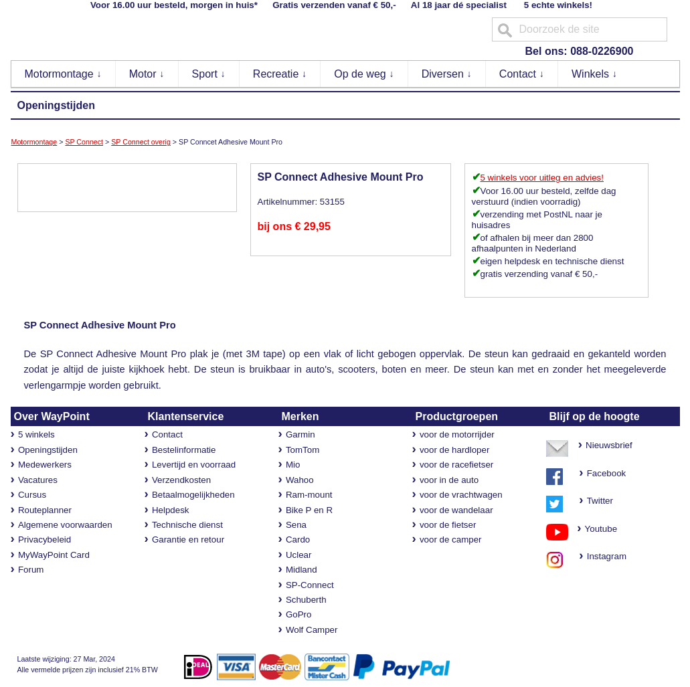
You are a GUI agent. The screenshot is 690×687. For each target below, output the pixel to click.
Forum (31, 570)
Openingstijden (56, 105)
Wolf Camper (312, 630)
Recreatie (280, 74)
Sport (209, 74)
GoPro (299, 614)
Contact (522, 74)
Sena (296, 525)
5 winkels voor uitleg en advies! (542, 178)
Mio (293, 465)
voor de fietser (448, 525)
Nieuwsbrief (609, 445)
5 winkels (36, 434)
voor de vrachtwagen (461, 495)
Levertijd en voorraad (194, 465)
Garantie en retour (188, 539)
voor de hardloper (454, 450)
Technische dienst (187, 525)
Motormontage (63, 74)
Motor (147, 74)
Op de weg (364, 74)
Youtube (596, 529)
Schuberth (306, 600)
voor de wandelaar (456, 510)
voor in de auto (449, 480)
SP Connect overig (141, 142)
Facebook (606, 473)
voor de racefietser (456, 465)
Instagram (602, 556)
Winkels (594, 74)
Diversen (447, 74)
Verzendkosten (181, 480)
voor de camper (451, 539)
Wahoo (300, 480)
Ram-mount (309, 495)
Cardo (298, 539)
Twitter (600, 501)
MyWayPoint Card (54, 555)
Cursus (32, 495)
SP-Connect (310, 585)
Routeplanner (45, 510)
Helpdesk (170, 510)
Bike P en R (309, 510)
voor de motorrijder (457, 434)
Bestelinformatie (184, 450)
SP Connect (84, 142)
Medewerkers (45, 465)
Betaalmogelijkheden (193, 495)
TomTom (302, 450)
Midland (301, 570)
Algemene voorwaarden (65, 525)
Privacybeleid (44, 539)
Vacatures (38, 480)
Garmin (300, 434)
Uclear (299, 555)
